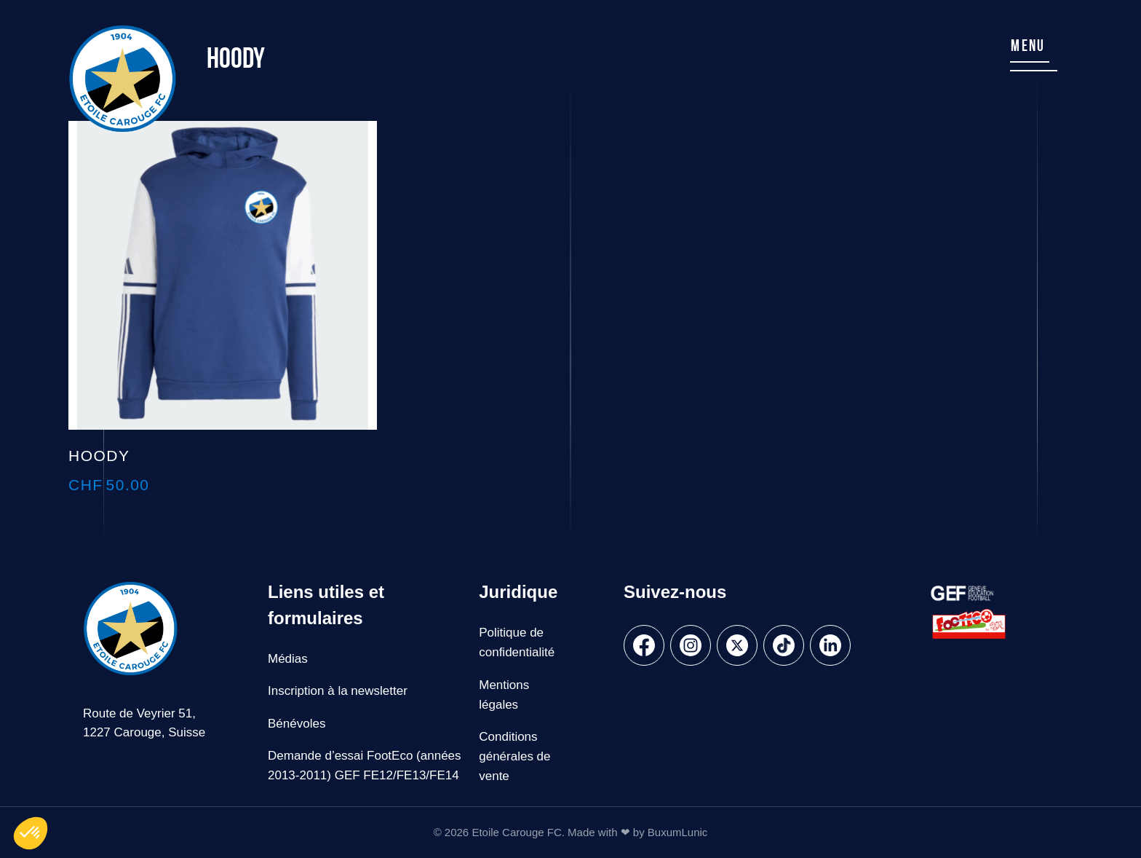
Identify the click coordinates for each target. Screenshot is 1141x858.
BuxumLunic (678, 832)
